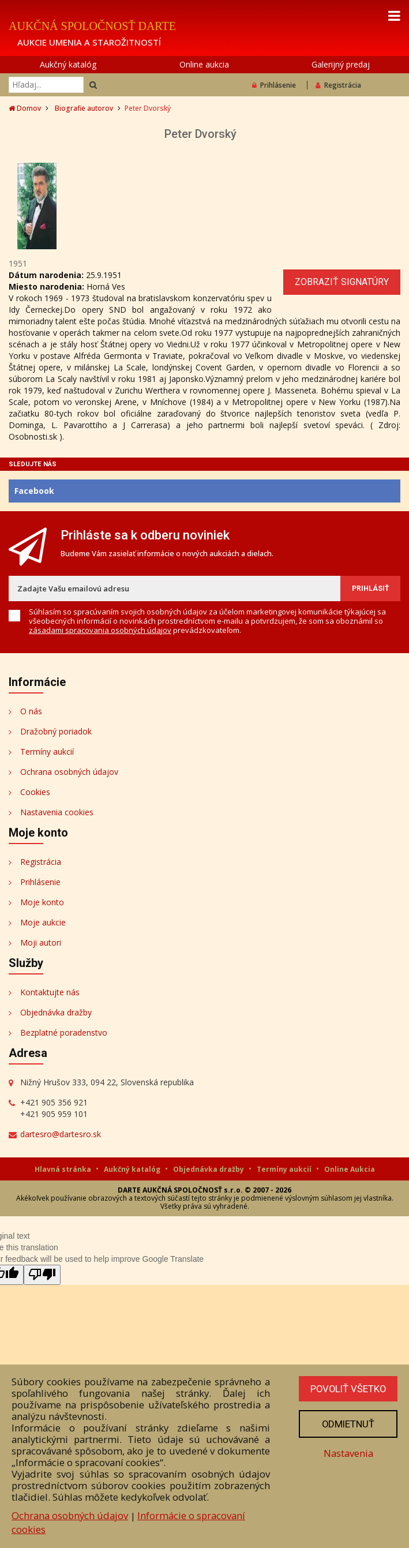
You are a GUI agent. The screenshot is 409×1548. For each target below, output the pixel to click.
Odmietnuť (347, 1424)
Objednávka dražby (56, 1012)
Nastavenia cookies (56, 812)
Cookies (35, 791)
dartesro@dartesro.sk (60, 1134)
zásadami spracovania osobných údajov (100, 630)
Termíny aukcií (47, 751)
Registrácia (338, 85)
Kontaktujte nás (50, 992)
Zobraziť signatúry (342, 281)
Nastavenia (347, 1453)
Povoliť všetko (347, 1389)
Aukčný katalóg (68, 64)
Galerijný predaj (341, 64)
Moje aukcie (43, 922)
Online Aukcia (349, 1169)
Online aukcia (204, 64)
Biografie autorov (84, 108)
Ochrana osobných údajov (69, 771)
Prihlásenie (274, 85)
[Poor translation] (42, 1275)
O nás (31, 711)
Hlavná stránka (64, 1169)
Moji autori (40, 942)
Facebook (34, 490)
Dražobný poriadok (56, 731)
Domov (25, 108)
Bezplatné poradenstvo (63, 1032)
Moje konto (42, 902)
